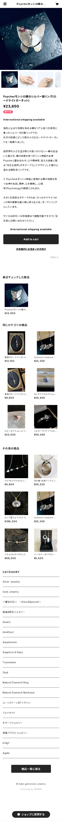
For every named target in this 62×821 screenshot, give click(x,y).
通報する (55, 257)
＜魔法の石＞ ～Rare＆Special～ (22, 601)
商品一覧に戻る (31, 769)
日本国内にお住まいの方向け (31, 249)
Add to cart (31, 239)
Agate (6, 753)
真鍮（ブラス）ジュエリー (15, 732)
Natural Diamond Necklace (19, 692)
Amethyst (8, 632)
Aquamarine (10, 642)
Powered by (31, 789)
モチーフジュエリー (13, 722)
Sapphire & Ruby (13, 652)
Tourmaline (9, 662)
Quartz (7, 622)
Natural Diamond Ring (16, 682)
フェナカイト (9, 712)
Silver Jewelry (11, 581)
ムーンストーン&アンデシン (16, 702)
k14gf (6, 743)
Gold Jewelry (11, 591)
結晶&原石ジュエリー (14, 612)
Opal (5, 672)
